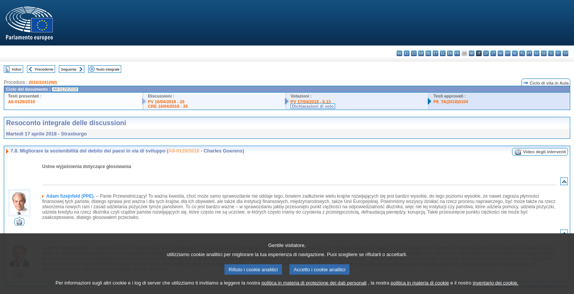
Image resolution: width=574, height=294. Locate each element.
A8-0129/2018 (21, 101)
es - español (407, 53)
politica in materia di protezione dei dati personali (314, 289)
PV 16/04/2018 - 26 (166, 101)
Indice (17, 69)
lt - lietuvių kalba (493, 53)
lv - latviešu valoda (486, 53)
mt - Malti (508, 53)
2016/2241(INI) (42, 82)
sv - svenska (565, 53)
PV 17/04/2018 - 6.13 (311, 101)
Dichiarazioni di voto (313, 106)
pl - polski (522, 53)
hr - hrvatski (471, 53)
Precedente (44, 69)
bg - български (399, 53)
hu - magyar (500, 53)
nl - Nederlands (515, 53)
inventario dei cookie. (496, 289)
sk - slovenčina (544, 53)
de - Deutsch (428, 53)
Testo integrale (107, 69)
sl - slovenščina (551, 53)
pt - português (529, 53)
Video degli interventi (544, 151)
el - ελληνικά (443, 53)
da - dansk (421, 53)
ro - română (536, 53)
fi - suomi (558, 53)
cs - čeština (414, 53)
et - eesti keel (435, 53)
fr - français (457, 53)
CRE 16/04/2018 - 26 (168, 106)
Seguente (68, 69)
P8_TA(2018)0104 (450, 101)
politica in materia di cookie (420, 289)
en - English (450, 53)
